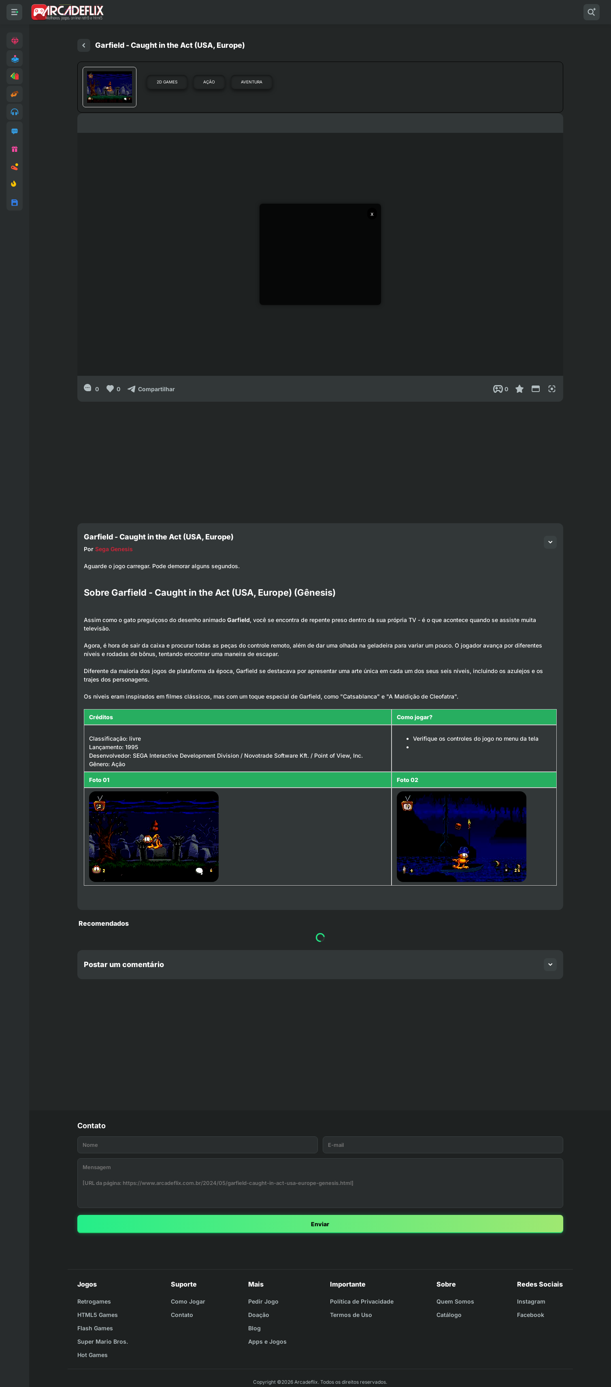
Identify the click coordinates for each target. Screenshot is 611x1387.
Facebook (530, 1314)
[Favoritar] (519, 389)
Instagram (531, 1301)
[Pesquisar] (591, 12)
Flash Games (95, 1328)
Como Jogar (188, 1301)
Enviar (320, 1224)
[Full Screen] (552, 389)
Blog (254, 1328)
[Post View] (500, 389)
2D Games (167, 81)
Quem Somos (455, 1301)
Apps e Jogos (267, 1341)
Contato (182, 1314)
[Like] (112, 389)
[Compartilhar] (151, 389)
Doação (258, 1314)
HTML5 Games (97, 1314)
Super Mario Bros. (102, 1341)
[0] (91, 389)
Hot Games (92, 1354)
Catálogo (449, 1314)
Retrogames (94, 1301)
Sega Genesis (114, 548)
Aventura (251, 81)
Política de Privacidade (362, 1301)
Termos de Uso (351, 1314)
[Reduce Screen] (536, 389)
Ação (209, 81)
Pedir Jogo (263, 1301)
